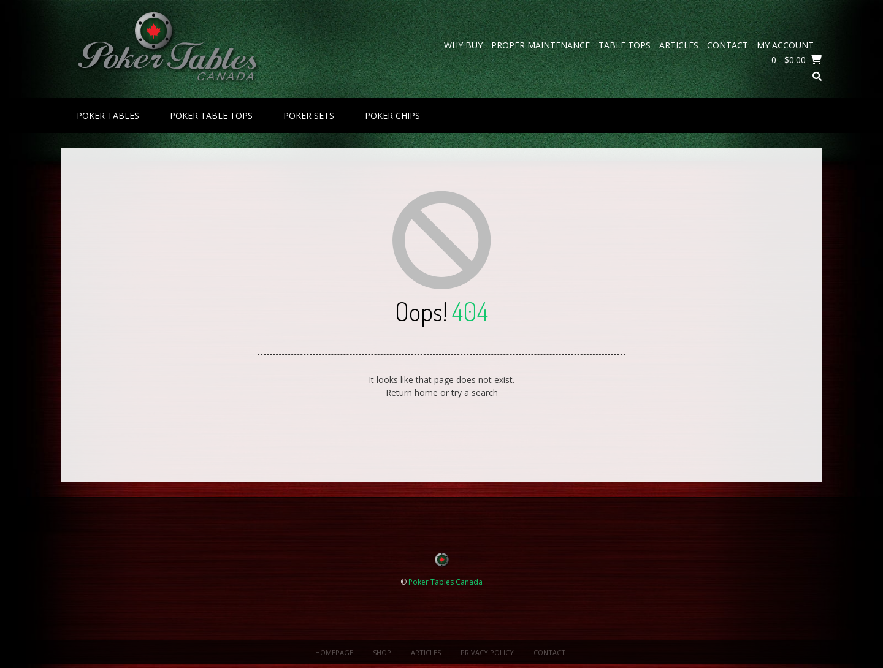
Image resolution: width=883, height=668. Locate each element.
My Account (785, 45)
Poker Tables (108, 115)
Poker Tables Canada (445, 582)
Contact (727, 45)
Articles (678, 45)
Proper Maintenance (540, 45)
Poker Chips (392, 115)
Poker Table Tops (211, 115)
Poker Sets (308, 115)
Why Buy (463, 45)
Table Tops (624, 45)
